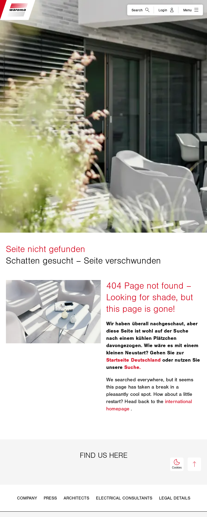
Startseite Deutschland (133, 360)
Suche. (132, 367)
